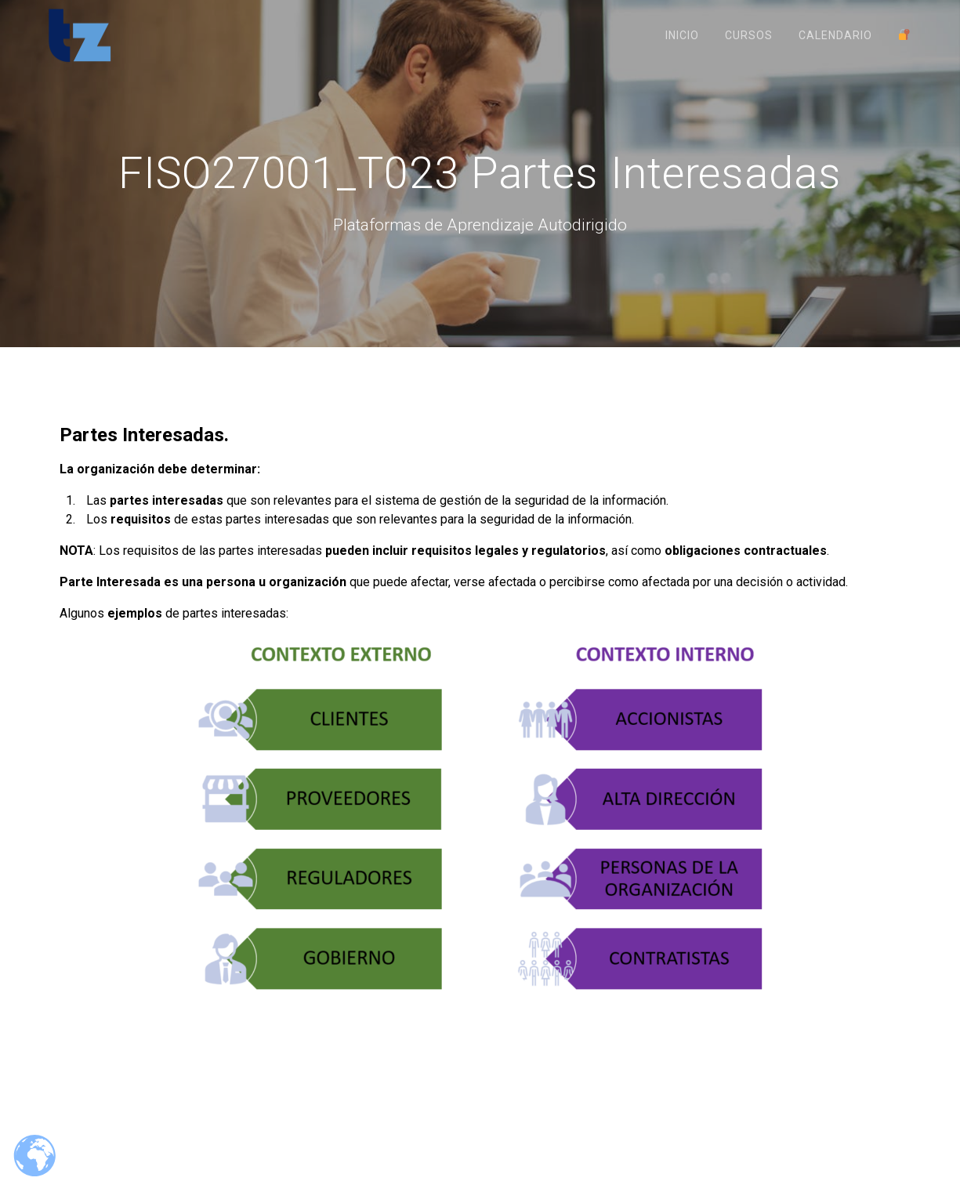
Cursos (749, 35)
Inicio (682, 35)
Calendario (835, 35)
